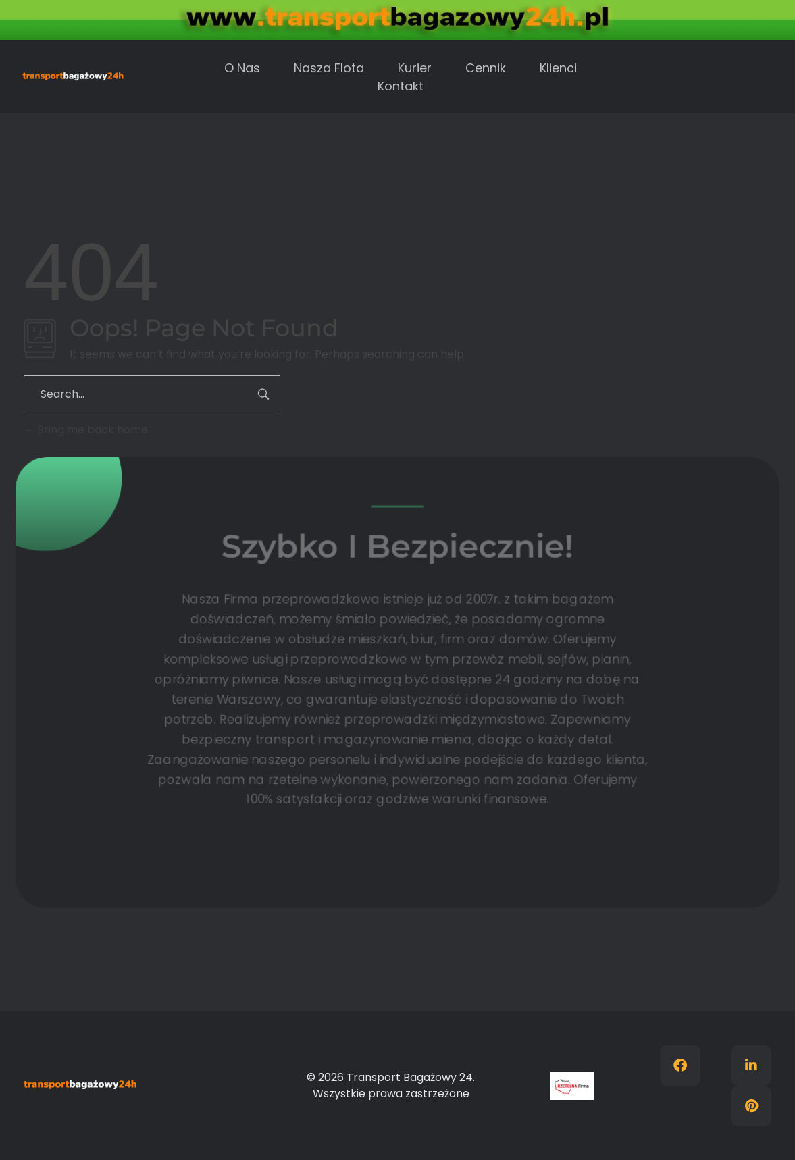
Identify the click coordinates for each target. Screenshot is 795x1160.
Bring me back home (86, 430)
